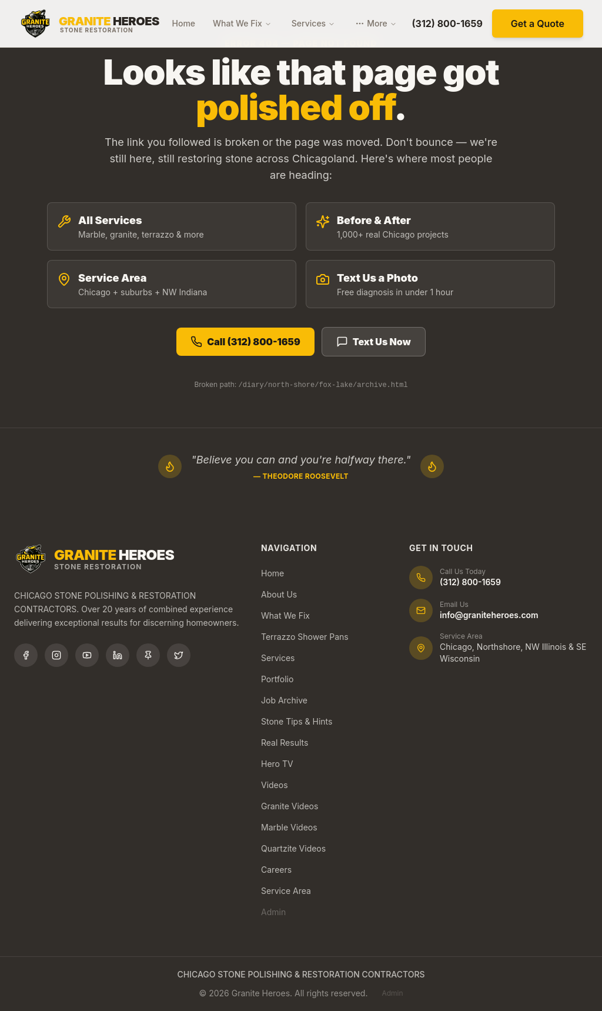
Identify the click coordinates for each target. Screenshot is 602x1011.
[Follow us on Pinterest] (148, 655)
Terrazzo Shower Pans (305, 637)
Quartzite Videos (293, 848)
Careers (276, 870)
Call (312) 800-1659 (245, 342)
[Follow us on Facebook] (26, 655)
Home (184, 23)
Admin (273, 912)
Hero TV (277, 764)
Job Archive (284, 700)
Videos (274, 785)
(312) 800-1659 (447, 23)
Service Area (286, 891)
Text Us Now (373, 342)
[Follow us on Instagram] (56, 655)
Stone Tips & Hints (296, 721)
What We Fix (242, 23)
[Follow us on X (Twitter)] (178, 655)
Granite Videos (289, 806)
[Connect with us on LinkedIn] (117, 655)
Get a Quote (537, 23)
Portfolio (277, 679)
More (376, 23)
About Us (279, 594)
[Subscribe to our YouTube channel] (87, 655)
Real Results (284, 743)
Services (313, 23)
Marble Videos (289, 827)
